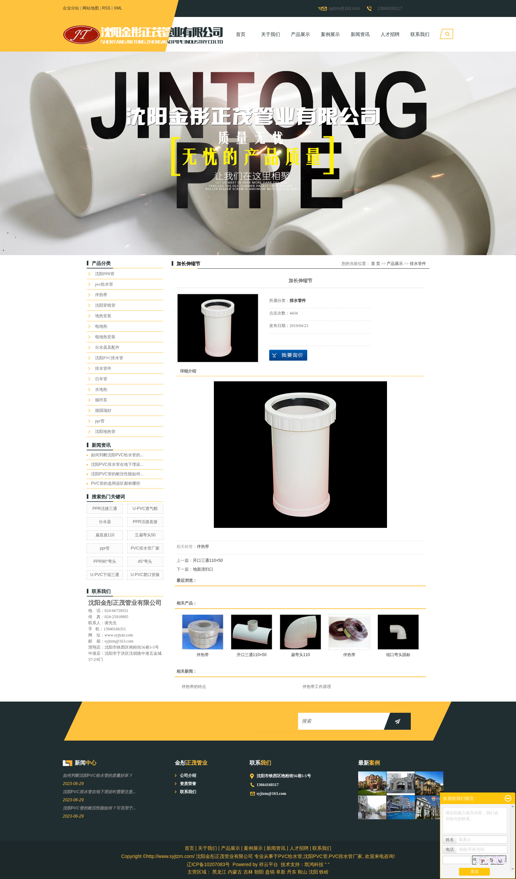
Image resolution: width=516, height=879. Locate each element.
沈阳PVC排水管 (109, 358)
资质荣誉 (188, 783)
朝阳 (259, 872)
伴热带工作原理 (316, 686)
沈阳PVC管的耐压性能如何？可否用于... (99, 808)
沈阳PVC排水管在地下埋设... (117, 464)
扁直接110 (104, 535)
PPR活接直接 (145, 521)
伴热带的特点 (194, 686)
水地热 (101, 389)
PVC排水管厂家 (145, 548)
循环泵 (101, 400)
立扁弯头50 (145, 535)
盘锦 (270, 872)
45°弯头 (145, 561)
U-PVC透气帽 (145, 508)
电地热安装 (105, 337)
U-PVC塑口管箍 (145, 574)
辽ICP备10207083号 (208, 864)
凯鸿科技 (314, 864)
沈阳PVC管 (315, 856)
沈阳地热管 (105, 431)
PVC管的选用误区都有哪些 (115, 483)
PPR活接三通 (104, 508)
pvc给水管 (104, 284)
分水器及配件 (107, 347)
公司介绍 (188, 775)
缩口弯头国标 (398, 654)
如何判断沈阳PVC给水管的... (117, 455)
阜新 (280, 872)
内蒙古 (235, 872)
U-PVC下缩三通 (104, 574)
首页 (240, 34)
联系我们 (419, 34)
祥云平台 (268, 864)
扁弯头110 (300, 654)
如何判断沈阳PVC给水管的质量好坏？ (97, 775)
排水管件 (103, 368)
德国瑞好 (103, 410)
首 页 (375, 263)
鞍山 (302, 872)
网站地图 (90, 8)
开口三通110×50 (208, 560)
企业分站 (71, 8)
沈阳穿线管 (105, 305)
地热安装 (103, 315)
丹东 (291, 872)
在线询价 (288, 355)
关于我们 (270, 34)
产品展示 (300, 34)
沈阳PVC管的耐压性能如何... (117, 474)
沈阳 (313, 872)
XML (118, 8)
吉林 (248, 872)
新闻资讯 (360, 34)
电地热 (101, 326)
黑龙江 (219, 872)
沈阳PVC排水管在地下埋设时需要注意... (99, 791)
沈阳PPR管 (104, 273)
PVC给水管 (290, 856)
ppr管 (100, 421)
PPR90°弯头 (104, 561)
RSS (106, 8)
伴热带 (101, 294)
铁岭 (324, 872)
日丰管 (101, 379)
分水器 (105, 521)
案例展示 (330, 34)
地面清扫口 (203, 569)
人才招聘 (390, 34)
